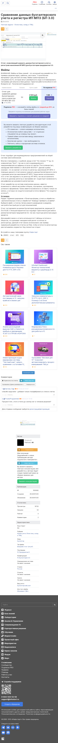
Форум (7, 654)
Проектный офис (11, 640)
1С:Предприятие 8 (23, 552)
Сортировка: (12, 384)
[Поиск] (8, 3)
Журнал (7, 610)
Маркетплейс (10, 636)
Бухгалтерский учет (24, 585)
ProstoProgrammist (12, 399)
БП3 (17, 235)
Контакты (5, 677)
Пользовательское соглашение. (13, 714)
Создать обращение (12, 704)
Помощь (4, 672)
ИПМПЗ (6, 235)
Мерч (6, 658)
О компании (6, 662)
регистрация (34, 409)
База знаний (9, 614)
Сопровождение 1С (12, 625)
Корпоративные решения (15, 628)
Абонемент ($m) (22, 591)
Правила (4, 670)
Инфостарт (33, 232)
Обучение (8, 632)
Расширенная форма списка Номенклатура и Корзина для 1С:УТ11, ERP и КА (14, 267)
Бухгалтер (20, 541)
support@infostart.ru (10, 699)
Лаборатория (10, 617)
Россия (19, 569)
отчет (12, 235)
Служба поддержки (12, 682)
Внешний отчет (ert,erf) (25, 546)
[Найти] (55, 605)
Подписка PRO (7, 667)
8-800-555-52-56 (9, 697)
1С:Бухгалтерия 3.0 (23, 558)
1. (2, 389)
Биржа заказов (10, 651)
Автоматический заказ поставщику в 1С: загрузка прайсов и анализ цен (13, 298)
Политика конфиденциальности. (38, 714)
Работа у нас (6, 675)
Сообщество (6, 665)
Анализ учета (21, 533)
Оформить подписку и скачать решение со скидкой (29, 116)
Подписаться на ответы (10, 380)
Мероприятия (10, 643)
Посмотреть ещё (28, 372)
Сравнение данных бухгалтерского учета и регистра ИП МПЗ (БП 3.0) (28, 16)
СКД (22, 235)
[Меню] (3, 3)
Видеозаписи (10, 647)
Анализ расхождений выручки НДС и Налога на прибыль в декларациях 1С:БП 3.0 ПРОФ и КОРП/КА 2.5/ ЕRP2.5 (14, 331)
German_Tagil (9, 389)
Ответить (10, 394)
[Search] (29, 605)
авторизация (44, 409)
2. (2, 399)
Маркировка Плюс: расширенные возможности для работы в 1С (43, 329)
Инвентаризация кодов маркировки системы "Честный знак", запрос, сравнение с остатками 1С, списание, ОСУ (14, 362)
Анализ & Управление (13, 621)
